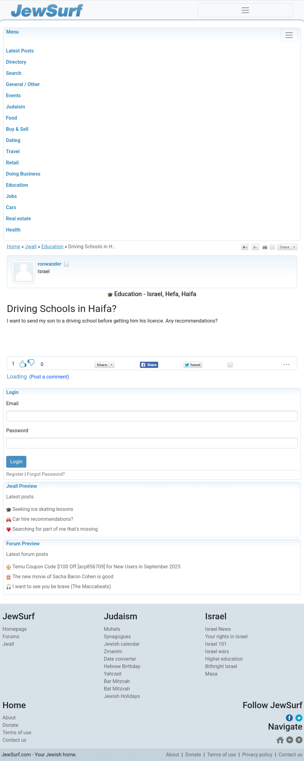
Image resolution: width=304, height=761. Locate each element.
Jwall (31, 247)
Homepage (14, 629)
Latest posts (20, 497)
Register (15, 474)
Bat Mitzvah (117, 689)
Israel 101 (216, 644)
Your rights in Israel (226, 637)
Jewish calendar (122, 644)
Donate (10, 725)
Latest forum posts (27, 554)
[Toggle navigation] (245, 10)
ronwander (49, 264)
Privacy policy (257, 755)
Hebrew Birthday (122, 666)
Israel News (218, 629)
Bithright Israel (221, 666)
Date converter (120, 659)
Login (12, 392)
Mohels (112, 629)
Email (12, 403)
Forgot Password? (46, 474)
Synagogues (117, 637)
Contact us (14, 740)
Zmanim (113, 651)
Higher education (224, 659)
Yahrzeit (113, 674)
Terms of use (16, 733)
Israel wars (217, 651)
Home (13, 247)
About (9, 718)
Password (17, 430)
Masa (211, 674)
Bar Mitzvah (117, 681)
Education (52, 247)
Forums (10, 637)
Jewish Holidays (122, 696)
